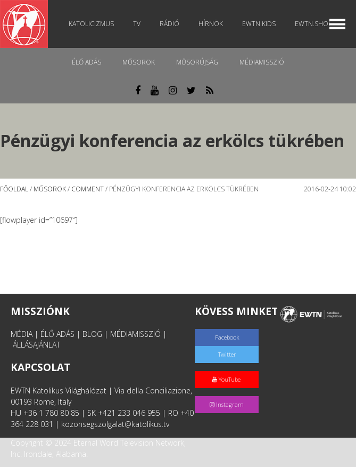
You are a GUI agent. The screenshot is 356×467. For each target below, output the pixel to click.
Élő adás (86, 62)
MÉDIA (21, 334)
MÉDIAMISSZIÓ (135, 334)
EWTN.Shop (313, 23)
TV (136, 23)
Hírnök (210, 23)
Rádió (169, 23)
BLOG (92, 334)
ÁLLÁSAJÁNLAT (36, 345)
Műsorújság (197, 62)
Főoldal (14, 189)
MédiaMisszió (261, 62)
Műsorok (138, 62)
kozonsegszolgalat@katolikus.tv (115, 424)
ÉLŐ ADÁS (57, 334)
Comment (87, 189)
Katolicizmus (91, 23)
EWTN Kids (259, 23)
